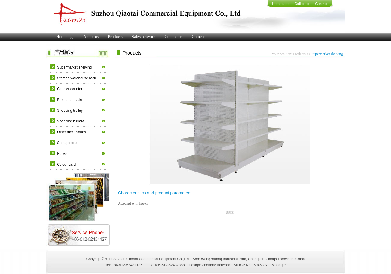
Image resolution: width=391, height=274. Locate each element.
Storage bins (67, 143)
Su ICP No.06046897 (251, 265)
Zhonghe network (216, 265)
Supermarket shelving (74, 67)
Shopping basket (70, 121)
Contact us (174, 36)
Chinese (198, 36)
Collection (302, 4)
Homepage (281, 4)
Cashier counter (69, 89)
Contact (321, 4)
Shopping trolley (70, 110)
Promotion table (69, 100)
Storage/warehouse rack (76, 78)
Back (230, 212)
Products (115, 36)
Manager (279, 265)
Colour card (66, 164)
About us (91, 36)
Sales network (144, 36)
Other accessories (71, 132)
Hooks (62, 154)
